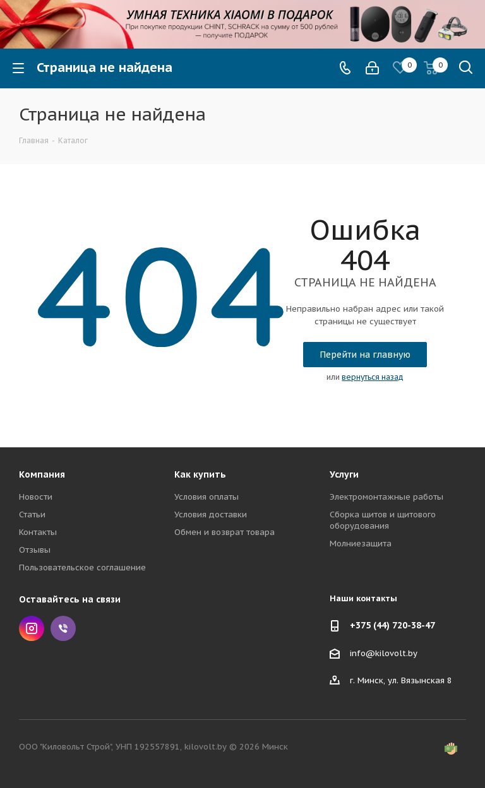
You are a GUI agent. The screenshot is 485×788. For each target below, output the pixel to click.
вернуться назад (373, 377)
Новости (35, 496)
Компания (42, 474)
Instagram (31, 628)
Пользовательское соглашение (82, 567)
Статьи (32, 514)
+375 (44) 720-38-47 (392, 625)
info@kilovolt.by (383, 652)
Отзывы (35, 549)
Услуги (344, 474)
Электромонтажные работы (386, 496)
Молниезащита (361, 543)
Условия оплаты (206, 496)
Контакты (38, 532)
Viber (63, 628)
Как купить (200, 474)
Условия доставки (210, 514)
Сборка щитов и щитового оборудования (383, 520)
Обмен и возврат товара (224, 532)
